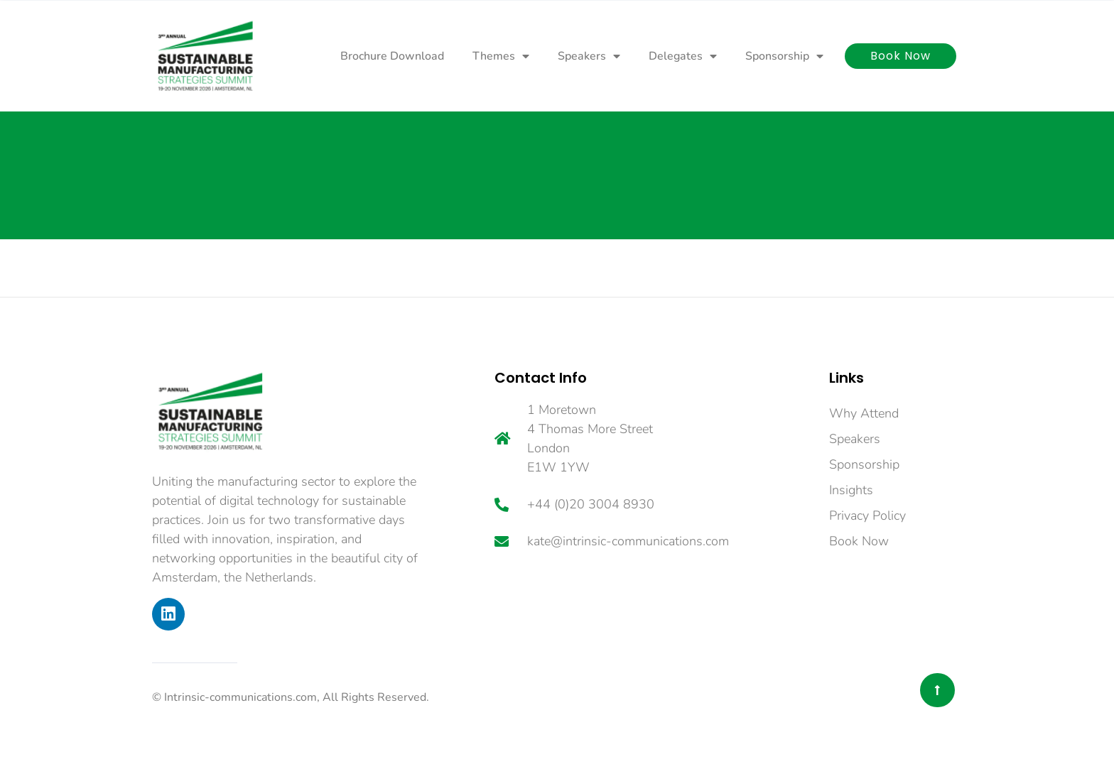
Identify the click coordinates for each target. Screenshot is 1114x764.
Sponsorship (784, 56)
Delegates (683, 56)
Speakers (589, 56)
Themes (500, 56)
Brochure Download (392, 56)
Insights (851, 489)
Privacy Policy (867, 515)
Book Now (859, 541)
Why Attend (864, 413)
